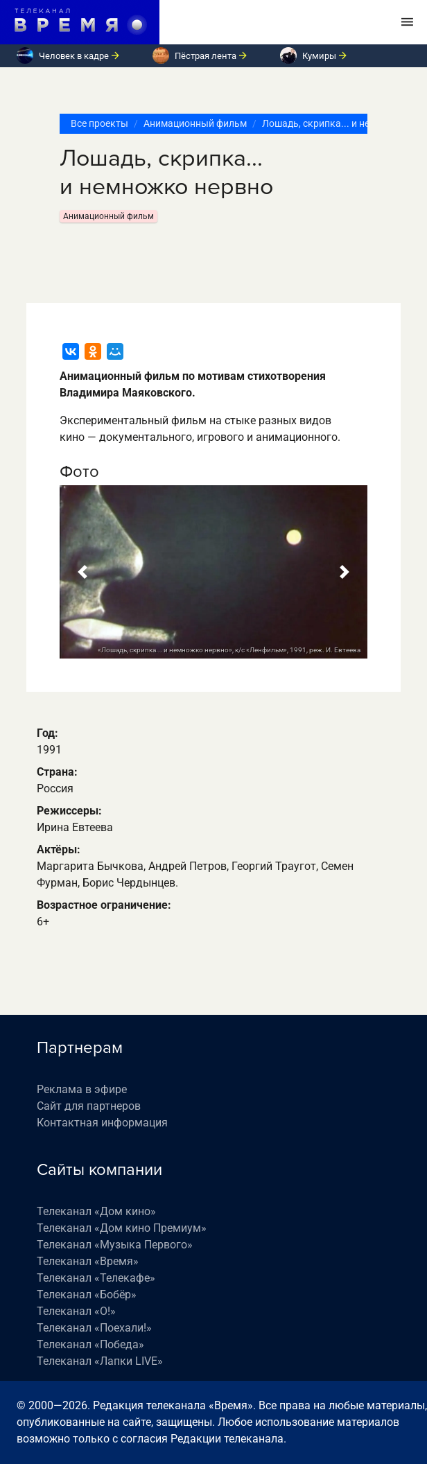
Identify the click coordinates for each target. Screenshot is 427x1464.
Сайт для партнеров (89, 1106)
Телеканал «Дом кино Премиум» (122, 1228)
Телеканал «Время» (88, 1261)
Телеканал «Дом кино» (96, 1211)
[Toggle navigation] (407, 22)
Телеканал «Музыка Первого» (115, 1244)
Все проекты (99, 123)
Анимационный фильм (195, 123)
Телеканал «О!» (76, 1311)
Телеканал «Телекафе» (96, 1277)
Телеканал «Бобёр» (87, 1294)
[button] (83, 572)
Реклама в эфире (82, 1089)
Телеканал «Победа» (90, 1344)
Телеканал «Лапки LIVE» (100, 1361)
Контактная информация (102, 1122)
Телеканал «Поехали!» (94, 1327)
